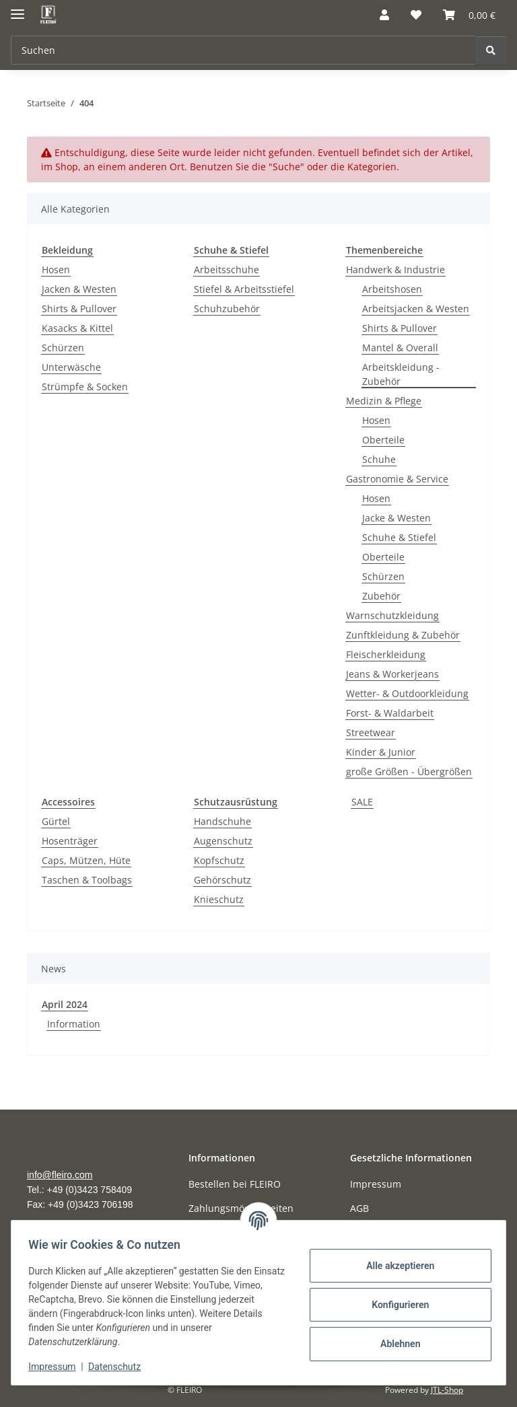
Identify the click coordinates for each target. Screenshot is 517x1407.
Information (73, 1023)
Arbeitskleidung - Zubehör (401, 374)
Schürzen (63, 347)
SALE (362, 801)
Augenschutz (223, 840)
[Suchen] (243, 50)
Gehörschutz (222, 879)
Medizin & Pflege (383, 400)
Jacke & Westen (396, 517)
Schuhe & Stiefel (399, 537)
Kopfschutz (219, 860)
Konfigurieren (395, 1304)
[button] (384, 14)
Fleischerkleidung (385, 654)
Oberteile (383, 439)
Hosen (56, 269)
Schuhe (379, 459)
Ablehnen (395, 1343)
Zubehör (381, 595)
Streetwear (370, 732)
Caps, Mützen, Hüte (86, 860)
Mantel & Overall (400, 347)
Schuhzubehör (227, 308)
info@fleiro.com (59, 1174)
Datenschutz (119, 1366)
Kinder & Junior (380, 752)
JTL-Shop (447, 1390)
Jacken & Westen (79, 289)
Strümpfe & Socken (85, 386)
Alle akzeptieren (395, 1265)
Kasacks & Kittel (77, 328)
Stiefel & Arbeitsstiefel (244, 289)
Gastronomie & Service (397, 478)
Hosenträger (70, 840)
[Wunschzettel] (416, 14)
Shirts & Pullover (79, 308)
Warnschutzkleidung (392, 615)
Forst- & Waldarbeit (390, 713)
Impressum (56, 1366)
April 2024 (65, 1004)
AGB (359, 1208)
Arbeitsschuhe (226, 269)
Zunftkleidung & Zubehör (403, 634)
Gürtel (56, 821)
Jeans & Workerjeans (392, 674)
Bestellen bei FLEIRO (234, 1184)
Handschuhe (222, 821)
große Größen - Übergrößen (409, 771)
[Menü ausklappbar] (17, 8)
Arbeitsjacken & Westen (415, 308)
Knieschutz (219, 899)
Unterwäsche (71, 367)
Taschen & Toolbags (87, 879)
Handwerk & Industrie (395, 269)
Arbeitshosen (392, 289)
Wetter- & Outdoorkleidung (407, 693)
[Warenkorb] (469, 14)
